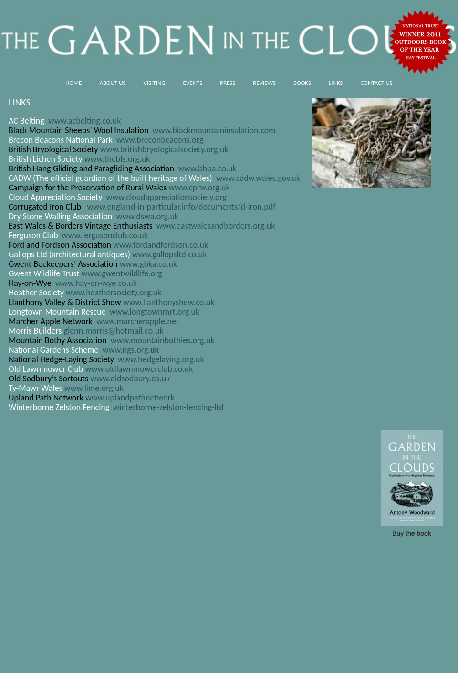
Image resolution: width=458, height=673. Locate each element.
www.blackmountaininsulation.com (213, 130)
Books (302, 82)
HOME (73, 82)
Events (193, 82)
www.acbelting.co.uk (84, 121)
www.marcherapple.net (137, 321)
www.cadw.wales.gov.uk (258, 178)
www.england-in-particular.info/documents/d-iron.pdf (181, 206)
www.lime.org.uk (94, 388)
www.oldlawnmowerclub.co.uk (139, 369)
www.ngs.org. (131, 350)
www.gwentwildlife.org (122, 273)
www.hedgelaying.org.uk (161, 359)
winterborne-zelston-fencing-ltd (167, 407)
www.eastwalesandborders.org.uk (215, 226)
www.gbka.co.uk (148, 264)
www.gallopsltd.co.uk (169, 254)
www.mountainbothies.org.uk (163, 340)
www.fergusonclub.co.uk (105, 235)
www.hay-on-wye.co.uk (96, 283)
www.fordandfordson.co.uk (160, 245)
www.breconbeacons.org (159, 140)
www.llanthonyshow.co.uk (169, 302)
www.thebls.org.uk (117, 159)
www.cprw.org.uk (199, 187)
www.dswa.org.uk (147, 216)
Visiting (155, 82)
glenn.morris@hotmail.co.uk (114, 331)
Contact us (377, 82)
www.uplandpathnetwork (130, 397)
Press (227, 82)
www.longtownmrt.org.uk (154, 311)
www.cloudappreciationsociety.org (166, 197)
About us (112, 82)
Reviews (264, 82)
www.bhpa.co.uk (207, 168)
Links (336, 82)
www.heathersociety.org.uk (113, 292)
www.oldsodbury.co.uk (130, 378)
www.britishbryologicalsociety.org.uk (164, 149)
